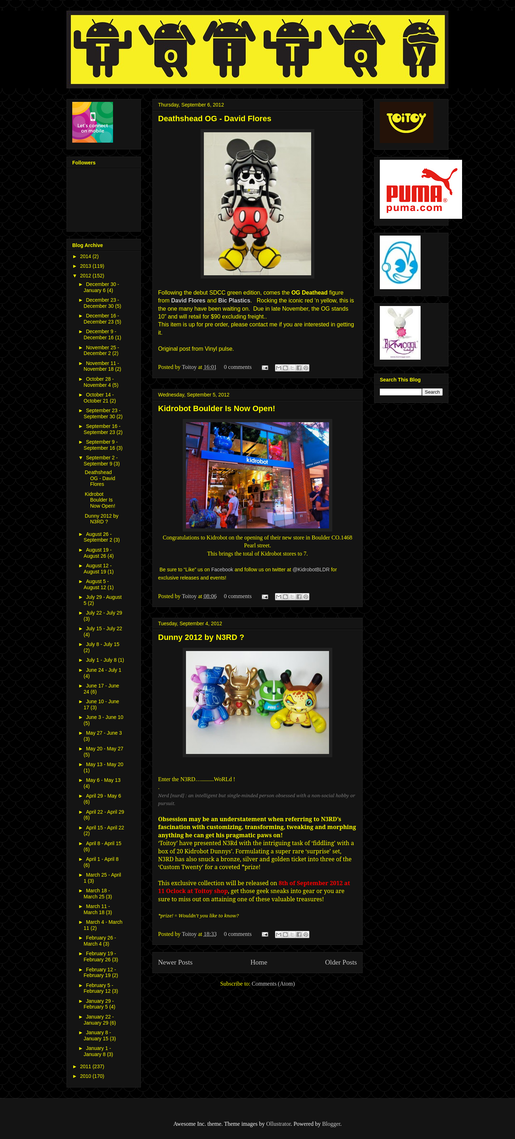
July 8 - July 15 (102, 644)
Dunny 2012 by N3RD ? (201, 637)
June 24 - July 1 (103, 670)
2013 (86, 266)
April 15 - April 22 (105, 827)
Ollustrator (278, 1124)
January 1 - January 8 (97, 1051)
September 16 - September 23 (102, 429)
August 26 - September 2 (99, 537)
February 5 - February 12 (98, 988)
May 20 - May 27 (104, 748)
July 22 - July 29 (104, 613)
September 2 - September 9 (101, 461)
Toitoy (190, 367)
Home (258, 962)
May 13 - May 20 (104, 764)
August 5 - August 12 (96, 584)
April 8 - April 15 (103, 843)
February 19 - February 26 (100, 956)
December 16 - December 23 (101, 319)
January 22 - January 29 (99, 1020)
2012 (86, 275)
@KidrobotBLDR (311, 569)
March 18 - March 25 (97, 893)
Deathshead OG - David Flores (214, 118)
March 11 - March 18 (97, 909)
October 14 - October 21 (99, 398)
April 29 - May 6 (103, 796)
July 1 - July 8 (102, 660)
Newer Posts (175, 962)
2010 (86, 1076)
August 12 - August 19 (98, 569)
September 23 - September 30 (102, 413)
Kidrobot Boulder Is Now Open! (216, 408)
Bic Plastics (234, 300)
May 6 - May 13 (103, 780)
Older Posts (341, 962)
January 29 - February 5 (99, 1004)
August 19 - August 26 (98, 553)
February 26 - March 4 (100, 941)
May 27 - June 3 (104, 733)
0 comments (238, 367)
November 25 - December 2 (101, 350)
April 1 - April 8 (102, 859)
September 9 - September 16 (101, 445)
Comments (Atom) (273, 984)
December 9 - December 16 (100, 334)
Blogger (331, 1124)
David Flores (188, 300)
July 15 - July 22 (104, 628)
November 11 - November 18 (101, 366)
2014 (86, 256)
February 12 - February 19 (100, 972)
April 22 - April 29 (105, 812)
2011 (86, 1066)
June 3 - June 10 (104, 717)
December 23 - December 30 (101, 303)
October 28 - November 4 (99, 382)
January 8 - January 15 (97, 1035)
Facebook (222, 569)
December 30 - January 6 (101, 287)
